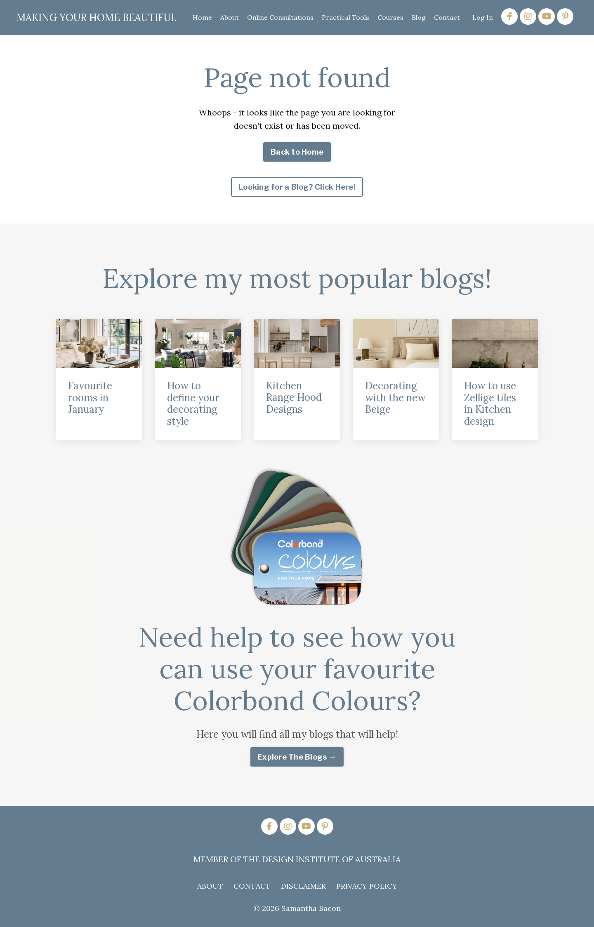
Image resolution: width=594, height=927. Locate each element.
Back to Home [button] (297, 152)
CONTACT (252, 886)
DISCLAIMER (303, 886)
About (229, 17)
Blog (419, 17)
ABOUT (210, 886)
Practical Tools (345, 17)
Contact (447, 17)
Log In (482, 17)
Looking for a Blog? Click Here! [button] (297, 187)
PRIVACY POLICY (366, 886)
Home (202, 17)
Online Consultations (280, 17)
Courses (390, 17)
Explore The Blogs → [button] (297, 757)
